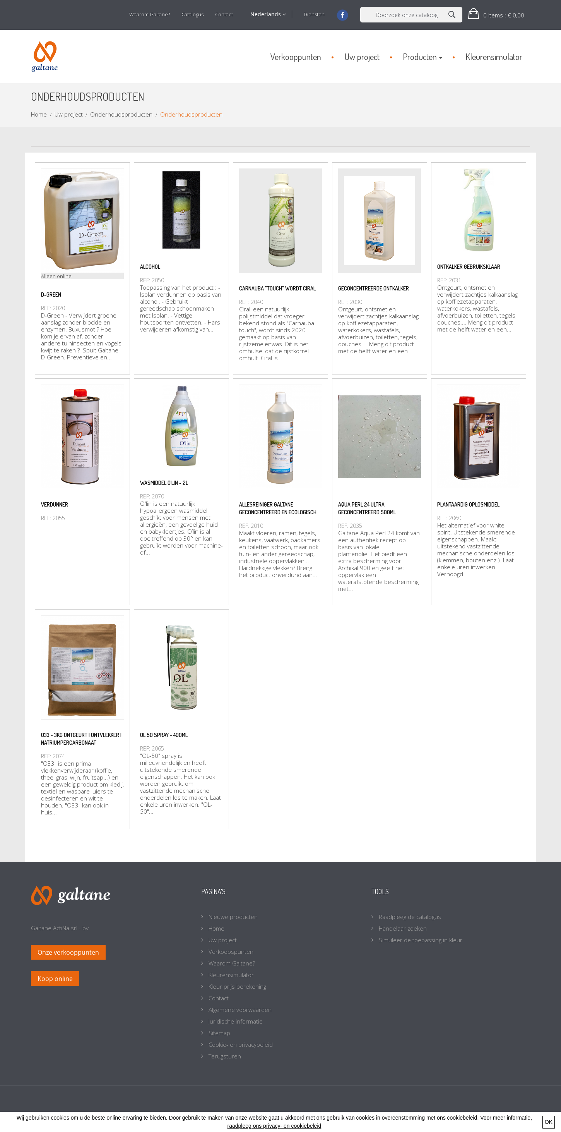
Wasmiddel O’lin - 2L (164, 482)
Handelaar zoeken (402, 928)
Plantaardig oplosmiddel (468, 504)
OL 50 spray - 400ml (164, 735)
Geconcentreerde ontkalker (373, 288)
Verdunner (54, 504)
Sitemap (218, 1033)
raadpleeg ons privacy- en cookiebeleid (274, 1126)
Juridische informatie (235, 1021)
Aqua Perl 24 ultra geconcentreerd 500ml (367, 508)
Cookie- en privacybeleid (240, 1044)
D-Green (51, 294)
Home (215, 928)
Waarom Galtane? (149, 14)
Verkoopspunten (230, 951)
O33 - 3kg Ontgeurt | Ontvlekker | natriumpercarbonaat (81, 739)
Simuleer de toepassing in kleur (419, 940)
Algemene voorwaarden (239, 1009)
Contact (224, 14)
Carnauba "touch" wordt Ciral (277, 288)
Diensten (314, 14)
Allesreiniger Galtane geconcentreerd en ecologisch (277, 508)
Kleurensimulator (230, 975)
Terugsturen (224, 1056)
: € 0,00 (503, 15)
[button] (496, 15)
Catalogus (192, 14)
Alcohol (150, 266)
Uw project (222, 940)
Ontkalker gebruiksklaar (468, 266)
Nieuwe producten (232, 917)
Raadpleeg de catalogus (409, 917)
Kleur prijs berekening (236, 986)
